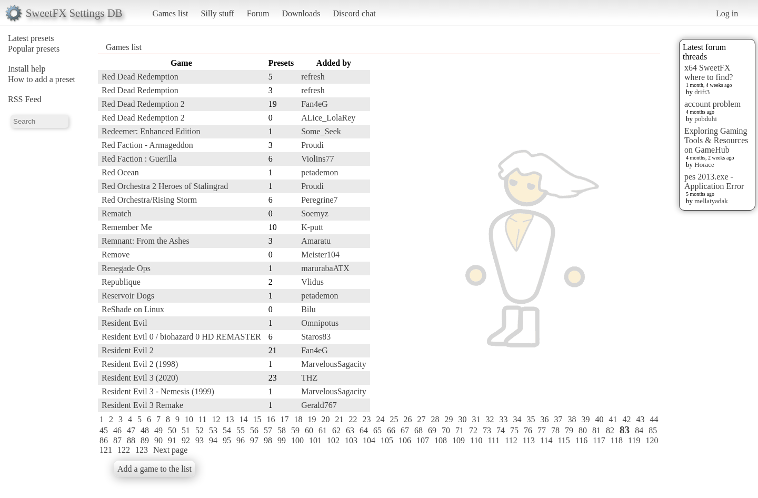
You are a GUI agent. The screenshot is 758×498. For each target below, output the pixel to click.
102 (333, 440)
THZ (309, 377)
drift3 (702, 92)
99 (281, 440)
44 (654, 419)
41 (613, 419)
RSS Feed (25, 99)
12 (216, 419)
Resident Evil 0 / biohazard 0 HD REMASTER (181, 336)
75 (514, 430)
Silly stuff (217, 13)
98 (268, 440)
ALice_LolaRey (328, 117)
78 (555, 430)
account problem (712, 103)
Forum (258, 13)
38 (571, 419)
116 (581, 440)
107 (422, 440)
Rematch (117, 213)
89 (145, 440)
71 (459, 430)
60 (309, 430)
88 (131, 440)
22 (352, 419)
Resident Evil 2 (128, 350)
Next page (170, 449)
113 (529, 440)
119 (634, 440)
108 (440, 440)
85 (653, 430)
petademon (319, 172)
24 (380, 419)
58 (281, 430)
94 (213, 440)
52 (199, 430)
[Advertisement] (618, 214)
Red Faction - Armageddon (147, 145)
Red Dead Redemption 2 (143, 103)
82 (610, 430)
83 (625, 429)
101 (315, 440)
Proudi (312, 145)
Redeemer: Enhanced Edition (151, 131)
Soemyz (314, 213)
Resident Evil (124, 322)
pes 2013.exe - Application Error (714, 181)
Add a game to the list (154, 468)
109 (458, 440)
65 (377, 430)
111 (493, 440)
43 (640, 419)
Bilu (308, 309)
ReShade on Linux (133, 309)
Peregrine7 (319, 199)
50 (172, 430)
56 (254, 430)
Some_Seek (321, 131)
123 (141, 449)
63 (350, 430)
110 (476, 440)
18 (298, 419)
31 (476, 419)
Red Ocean (120, 172)
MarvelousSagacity (333, 364)
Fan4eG (314, 103)
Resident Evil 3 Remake (142, 405)
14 (243, 419)
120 (651, 440)
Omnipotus (319, 322)
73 (487, 430)
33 (503, 419)
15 (257, 419)
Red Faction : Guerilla (139, 158)
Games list (170, 13)
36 (544, 419)
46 (117, 430)
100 (297, 440)
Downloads (301, 13)
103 (351, 440)
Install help (27, 68)
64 (364, 430)
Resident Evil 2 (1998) (140, 364)
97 (254, 440)
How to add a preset (41, 79)
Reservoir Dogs (128, 295)
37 (558, 419)
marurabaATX (325, 268)
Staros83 (316, 336)
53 (213, 430)
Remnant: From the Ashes (146, 240)
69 (432, 430)
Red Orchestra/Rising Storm (149, 199)
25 (394, 419)
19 (311, 419)
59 (295, 430)
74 (500, 430)
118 (617, 440)
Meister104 (320, 254)
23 (366, 419)
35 (530, 419)
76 (528, 430)
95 (227, 440)
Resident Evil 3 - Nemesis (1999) (158, 391)
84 (639, 430)
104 (369, 440)
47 (131, 430)
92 (186, 440)
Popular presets (33, 48)
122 (123, 449)
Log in (727, 13)
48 (145, 430)
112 (511, 440)
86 (103, 440)
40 (599, 419)
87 (117, 440)
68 (418, 430)
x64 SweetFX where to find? (708, 72)
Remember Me (127, 227)
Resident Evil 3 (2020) (140, 377)
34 (517, 419)
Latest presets (31, 38)
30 (462, 419)
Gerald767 (319, 405)
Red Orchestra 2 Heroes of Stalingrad (165, 186)
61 (322, 430)
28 (435, 419)
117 (599, 440)
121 (105, 449)
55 (240, 430)
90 (158, 440)
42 (626, 419)
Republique (121, 281)
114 (546, 440)
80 (583, 430)
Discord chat (354, 13)
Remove (115, 254)
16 (270, 419)
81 (596, 430)
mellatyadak (711, 201)
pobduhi (705, 119)
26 (407, 419)
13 (229, 419)
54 (227, 430)
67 (405, 430)
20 (325, 419)
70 (446, 430)
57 (268, 430)
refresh (312, 76)
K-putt (312, 227)
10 (189, 419)
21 (339, 419)
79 (569, 430)
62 (336, 430)
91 (172, 440)
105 (387, 440)
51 (186, 430)
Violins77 (317, 158)
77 (541, 430)
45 (103, 430)
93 (199, 440)
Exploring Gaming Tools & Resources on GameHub (716, 140)
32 (489, 419)
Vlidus (312, 281)
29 (448, 419)
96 (240, 440)
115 (563, 440)
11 (202, 419)
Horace (704, 164)
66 (391, 430)
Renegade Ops (126, 268)
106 (404, 440)
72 (473, 430)
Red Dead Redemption (140, 76)
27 (421, 419)
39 (585, 419)
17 (284, 419)
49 (158, 430)
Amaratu (316, 240)
